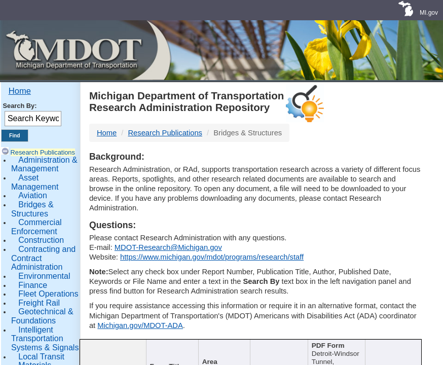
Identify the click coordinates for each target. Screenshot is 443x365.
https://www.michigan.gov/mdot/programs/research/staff (212, 257)
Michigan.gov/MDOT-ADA (140, 325)
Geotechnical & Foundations (42, 316)
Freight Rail (39, 303)
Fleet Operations (48, 293)
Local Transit (41, 356)
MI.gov (429, 12)
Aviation (32, 195)
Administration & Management (44, 164)
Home (20, 91)
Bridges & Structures (32, 209)
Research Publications (43, 152)
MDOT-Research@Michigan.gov (168, 247)
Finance (32, 285)
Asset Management (34, 182)
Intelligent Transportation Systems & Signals (45, 338)
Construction (41, 240)
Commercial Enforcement (36, 227)
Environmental (44, 276)
